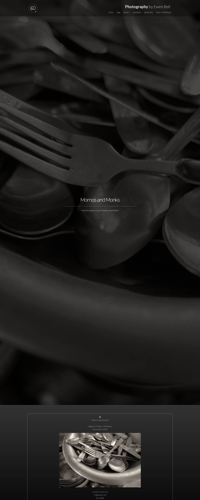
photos (126, 12)
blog (118, 12)
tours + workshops (163, 12)
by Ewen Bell (147, 6)
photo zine (148, 12)
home (111, 12)
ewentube (137, 12)
